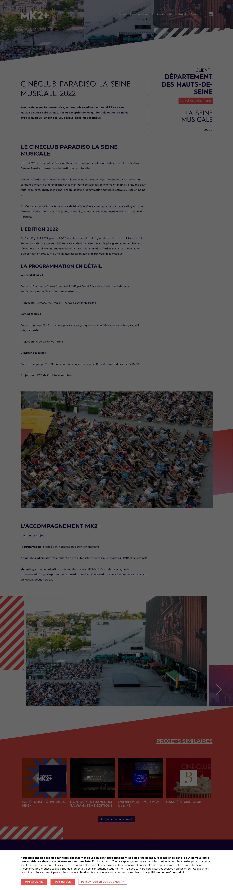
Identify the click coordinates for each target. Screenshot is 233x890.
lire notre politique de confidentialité (159, 872)
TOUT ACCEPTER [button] (33, 881)
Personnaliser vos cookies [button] (100, 881)
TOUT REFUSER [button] (62, 881)
